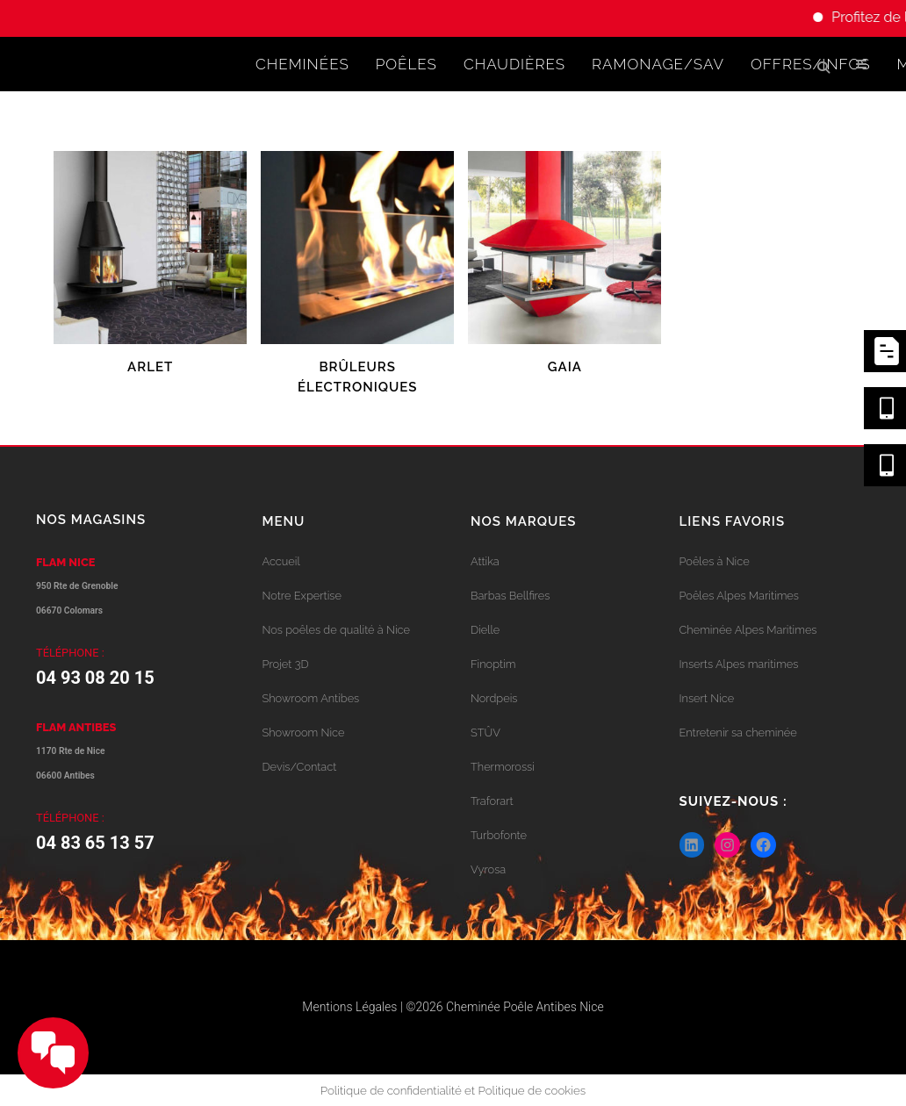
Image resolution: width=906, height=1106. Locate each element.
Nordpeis (494, 698)
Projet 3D (285, 664)
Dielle (485, 629)
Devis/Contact (299, 766)
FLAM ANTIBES (76, 727)
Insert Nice (707, 698)
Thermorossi (503, 766)
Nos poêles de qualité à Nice (336, 629)
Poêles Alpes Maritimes (739, 595)
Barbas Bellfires (510, 595)
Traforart (492, 801)
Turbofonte (499, 835)
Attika (485, 561)
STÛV (485, 732)
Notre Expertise (302, 595)
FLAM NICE (65, 562)
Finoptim (493, 664)
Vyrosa (488, 869)
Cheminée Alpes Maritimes (748, 629)
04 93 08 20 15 (95, 677)
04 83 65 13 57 (95, 842)
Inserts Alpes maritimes (739, 664)
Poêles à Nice (715, 561)
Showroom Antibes (311, 698)
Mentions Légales (349, 1007)
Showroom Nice (303, 732)
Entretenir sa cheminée (738, 732)
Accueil (281, 561)
